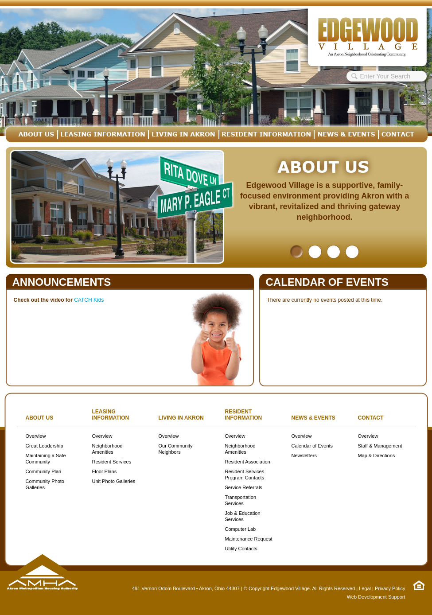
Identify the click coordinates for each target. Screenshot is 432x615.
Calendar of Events (327, 282)
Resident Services (112, 461)
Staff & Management (380, 445)
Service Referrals (243, 487)
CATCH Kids (89, 300)
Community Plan (44, 471)
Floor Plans (104, 471)
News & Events (313, 418)
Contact (371, 418)
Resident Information (243, 415)
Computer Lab (240, 529)
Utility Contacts (241, 548)
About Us (40, 418)
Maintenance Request (248, 538)
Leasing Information (110, 415)
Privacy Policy (390, 588)
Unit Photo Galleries (114, 481)
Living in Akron (181, 418)
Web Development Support (376, 596)
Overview (36, 436)
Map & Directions (376, 455)
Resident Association (247, 461)
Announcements (61, 282)
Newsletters (304, 455)
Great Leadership (44, 445)
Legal (365, 588)
